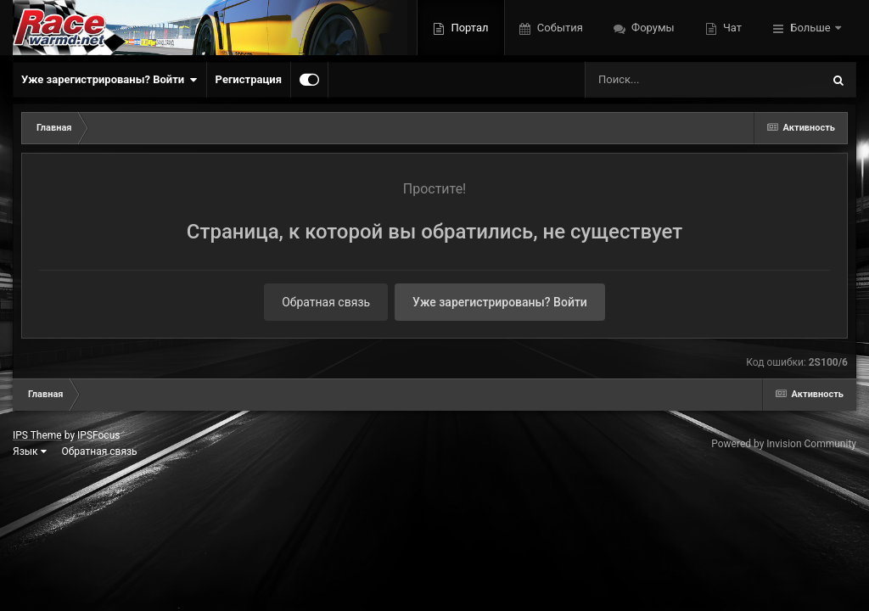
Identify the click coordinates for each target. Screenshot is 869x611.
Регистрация (249, 79)
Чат (731, 27)
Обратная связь (326, 302)
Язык (30, 451)
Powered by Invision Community (783, 444)
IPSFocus (98, 435)
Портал (468, 27)
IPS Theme (37, 435)
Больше (810, 27)
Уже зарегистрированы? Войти (109, 80)
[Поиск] (672, 80)
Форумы (652, 27)
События (559, 27)
